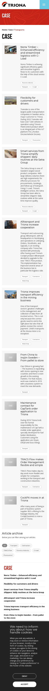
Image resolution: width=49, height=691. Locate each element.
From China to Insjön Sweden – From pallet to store (32, 357)
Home (4, 30)
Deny (24, 676)
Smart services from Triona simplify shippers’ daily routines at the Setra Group (32, 157)
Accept (24, 684)
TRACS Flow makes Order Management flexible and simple (32, 462)
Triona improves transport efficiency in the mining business (32, 296)
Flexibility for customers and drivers (29, 100)
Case (11, 30)
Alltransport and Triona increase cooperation (30, 224)
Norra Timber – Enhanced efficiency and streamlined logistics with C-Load (32, 53)
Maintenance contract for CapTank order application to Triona (29, 408)
